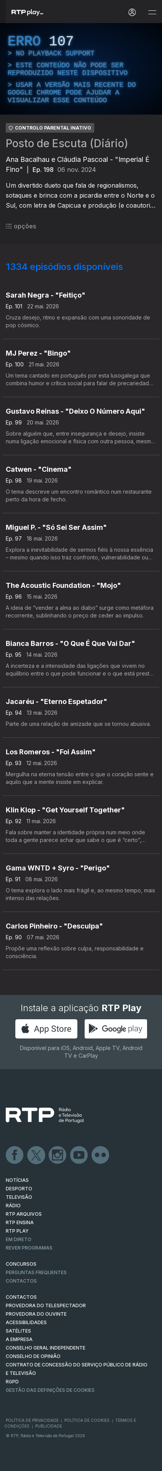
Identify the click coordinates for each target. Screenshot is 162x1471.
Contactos (21, 1281)
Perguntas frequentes (36, 1272)
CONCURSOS (21, 1264)
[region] (81, 69)
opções (21, 226)
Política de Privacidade (32, 1420)
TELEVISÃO (19, 1197)
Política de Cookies (87, 1420)
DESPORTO (19, 1188)
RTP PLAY (17, 1231)
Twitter (36, 1155)
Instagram (58, 1155)
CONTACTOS (21, 1297)
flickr (101, 1155)
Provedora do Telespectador (46, 1305)
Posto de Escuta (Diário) (67, 143)
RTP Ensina (20, 1222)
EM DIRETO (18, 1239)
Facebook (15, 1155)
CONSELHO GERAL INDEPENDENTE (45, 1348)
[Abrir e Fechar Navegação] (152, 12)
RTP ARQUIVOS (24, 1214)
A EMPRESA (19, 1339)
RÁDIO (13, 1205)
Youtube (79, 1155)
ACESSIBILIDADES (26, 1322)
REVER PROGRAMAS (29, 1248)
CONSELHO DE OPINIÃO (33, 1356)
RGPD (12, 1381)
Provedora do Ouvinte (36, 1314)
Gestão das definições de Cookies (50, 1390)
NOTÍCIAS (17, 1180)
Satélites (18, 1331)
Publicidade (48, 1426)
